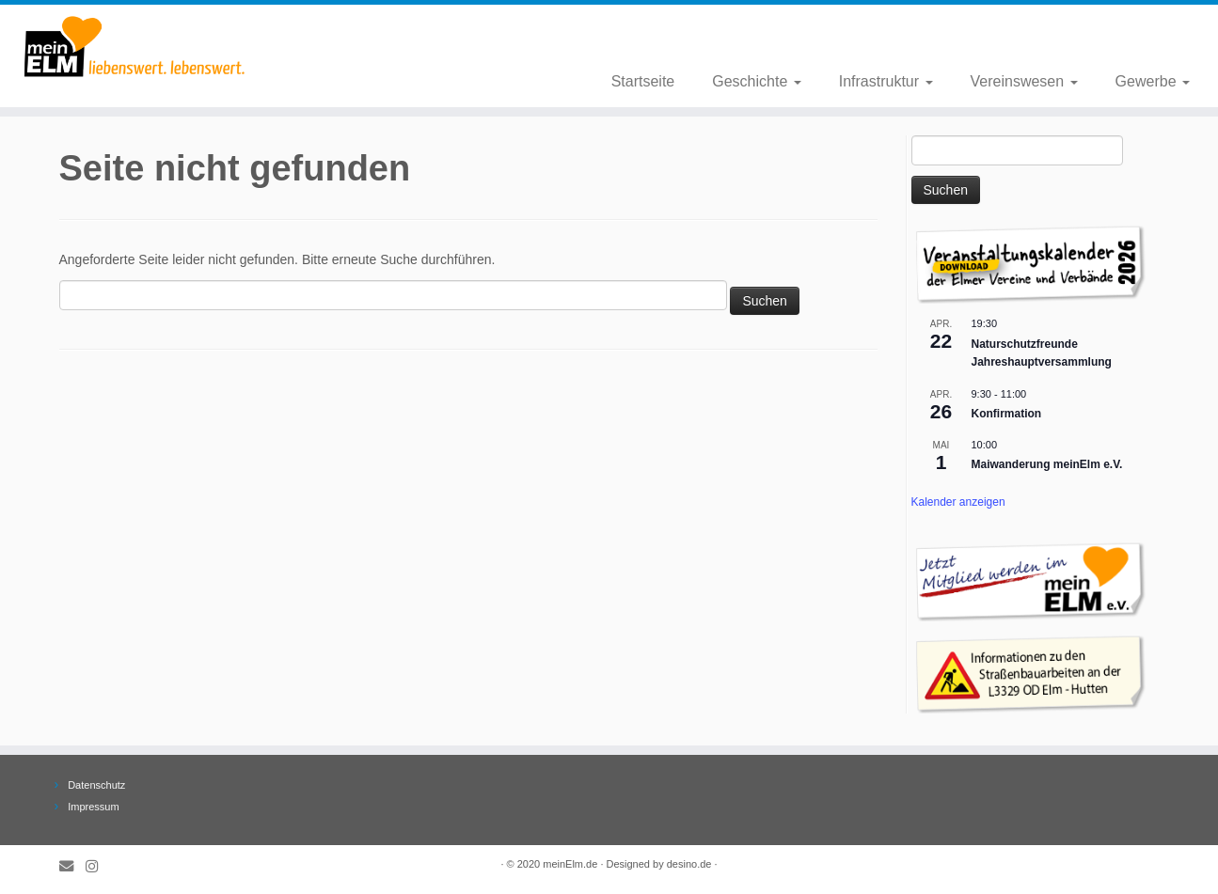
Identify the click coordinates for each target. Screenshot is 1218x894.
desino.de (689, 864)
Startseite (643, 81)
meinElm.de (570, 864)
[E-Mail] (72, 866)
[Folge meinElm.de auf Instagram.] (98, 866)
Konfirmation (1007, 413)
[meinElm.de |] (140, 47)
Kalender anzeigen (958, 502)
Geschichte (756, 81)
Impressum (93, 806)
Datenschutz (96, 785)
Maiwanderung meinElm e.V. (1047, 464)
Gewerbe (1152, 81)
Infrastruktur (886, 81)
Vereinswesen (1024, 81)
